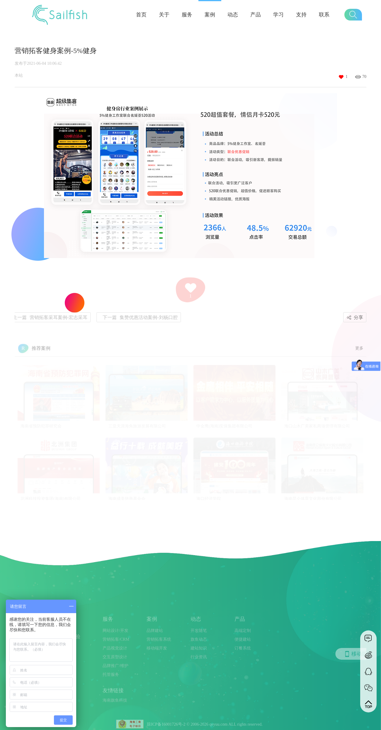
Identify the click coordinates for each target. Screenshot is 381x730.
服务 (187, 15)
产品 (255, 15)
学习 (278, 15)
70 (364, 76)
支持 (301, 15)
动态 (232, 15)
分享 (354, 317)
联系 (324, 15)
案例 (210, 15)
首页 (141, 15)
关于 (164, 15)
